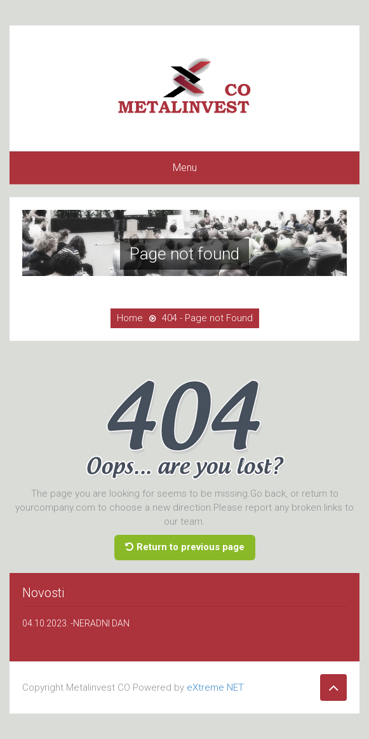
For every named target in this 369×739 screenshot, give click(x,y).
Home (130, 318)
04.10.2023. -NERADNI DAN (76, 623)
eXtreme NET (215, 687)
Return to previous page (185, 547)
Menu (185, 168)
